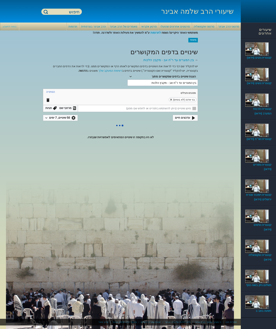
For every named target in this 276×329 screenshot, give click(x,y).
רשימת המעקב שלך (110, 70)
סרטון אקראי (148, 26)
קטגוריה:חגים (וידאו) (259, 57)
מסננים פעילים (188, 93)
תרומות (72, 26)
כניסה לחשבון (9, 26)
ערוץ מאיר (103, 322)
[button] (50, 92)
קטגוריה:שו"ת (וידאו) (259, 138)
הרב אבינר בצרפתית (93, 26)
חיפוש (46, 11)
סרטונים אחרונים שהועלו (175, 26)
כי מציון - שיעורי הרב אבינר (208, 322)
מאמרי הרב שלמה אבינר (124, 322)
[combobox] (162, 77)
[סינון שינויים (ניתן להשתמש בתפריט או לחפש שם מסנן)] (138, 108)
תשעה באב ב (263, 310)
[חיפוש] (64, 12)
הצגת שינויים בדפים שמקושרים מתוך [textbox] (174, 76)
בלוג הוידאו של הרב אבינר (178, 322)
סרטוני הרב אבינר (228, 26)
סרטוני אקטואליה (204, 26)
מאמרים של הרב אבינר (123, 26)
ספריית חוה (231, 322)
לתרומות (155, 32)
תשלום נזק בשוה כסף (258, 285)
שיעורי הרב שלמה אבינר (197, 11)
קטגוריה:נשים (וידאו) (259, 83)
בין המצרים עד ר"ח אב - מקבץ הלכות (168, 60)
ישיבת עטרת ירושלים (151, 322)
